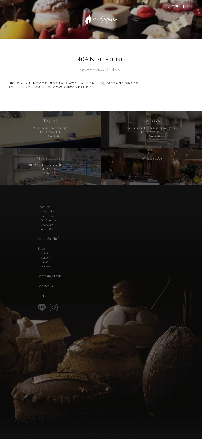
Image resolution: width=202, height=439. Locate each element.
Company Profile (50, 276)
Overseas (46, 266)
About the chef (48, 239)
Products (44, 207)
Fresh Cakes (48, 211)
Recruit (43, 296)
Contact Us (45, 286)
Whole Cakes (48, 229)
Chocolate (47, 224)
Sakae (44, 261)
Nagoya (45, 257)
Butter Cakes (48, 216)
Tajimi (44, 253)
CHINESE (192, 6)
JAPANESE (174, 6)
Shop (41, 248)
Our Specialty (49, 220)
